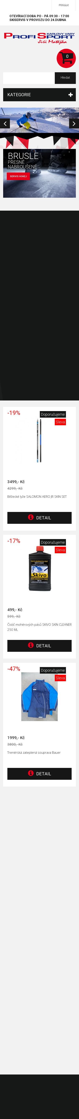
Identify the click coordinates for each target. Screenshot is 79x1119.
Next (74, 123)
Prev (5, 123)
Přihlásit (64, 5)
